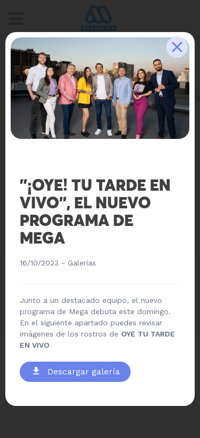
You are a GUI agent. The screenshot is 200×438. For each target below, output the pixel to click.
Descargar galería (76, 371)
